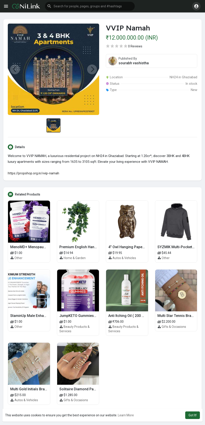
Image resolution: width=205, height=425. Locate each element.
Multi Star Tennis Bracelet (178, 316)
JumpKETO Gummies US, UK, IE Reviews (92, 316)
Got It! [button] (193, 415)
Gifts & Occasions (174, 326)
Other (18, 258)
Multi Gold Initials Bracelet (31, 389)
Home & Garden (75, 258)
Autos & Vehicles (124, 258)
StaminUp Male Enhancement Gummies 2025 (46, 316)
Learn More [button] (126, 415)
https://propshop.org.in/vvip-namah (33, 173)
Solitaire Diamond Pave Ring (82, 389)
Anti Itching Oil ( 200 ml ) (128, 316)
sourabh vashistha (134, 63)
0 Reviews (135, 46)
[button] (90, 6)
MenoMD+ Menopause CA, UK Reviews (42, 247)
